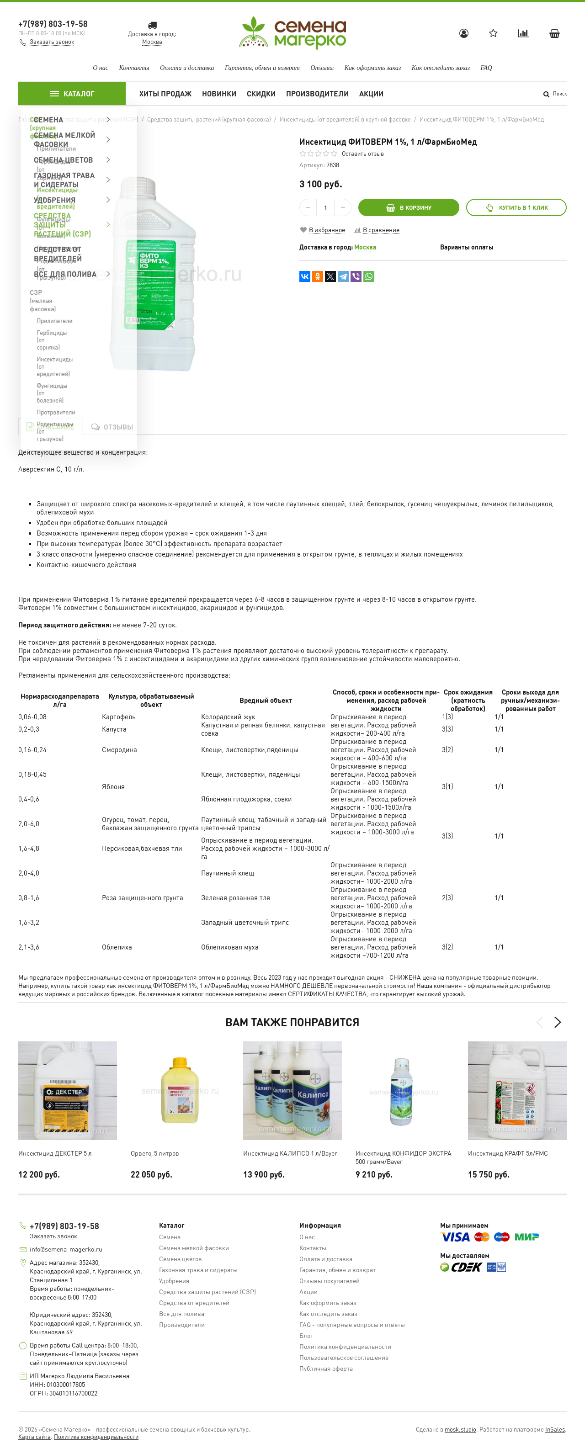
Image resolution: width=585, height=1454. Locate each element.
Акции (371, 93)
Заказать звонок (52, 41)
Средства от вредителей (194, 1302)
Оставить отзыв (363, 153)
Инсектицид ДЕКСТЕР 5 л (55, 1153)
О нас (100, 67)
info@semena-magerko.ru (66, 1249)
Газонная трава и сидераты (198, 1269)
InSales (555, 1429)
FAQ (486, 67)
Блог (306, 1335)
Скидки (261, 93)
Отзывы (322, 67)
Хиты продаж (165, 93)
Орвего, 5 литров (155, 1153)
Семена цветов (180, 1258)
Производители (317, 93)
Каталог (72, 94)
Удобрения (174, 1280)
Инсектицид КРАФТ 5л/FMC (508, 1153)
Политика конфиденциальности (345, 1346)
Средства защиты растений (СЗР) (207, 1291)
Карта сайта (34, 1436)
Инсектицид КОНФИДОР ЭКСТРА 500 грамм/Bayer (404, 1157)
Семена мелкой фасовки (194, 1247)
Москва (365, 247)
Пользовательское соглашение (343, 1357)
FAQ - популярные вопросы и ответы (352, 1324)
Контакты (134, 67)
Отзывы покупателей (329, 1280)
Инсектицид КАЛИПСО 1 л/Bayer (290, 1153)
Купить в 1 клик (516, 207)
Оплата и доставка (187, 67)
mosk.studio (460, 1429)
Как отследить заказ (441, 67)
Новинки (219, 93)
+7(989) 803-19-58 (53, 23)
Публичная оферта (326, 1368)
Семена (170, 1236)
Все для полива (181, 1313)
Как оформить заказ (373, 67)
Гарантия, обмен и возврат (262, 67)
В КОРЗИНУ (408, 207)
